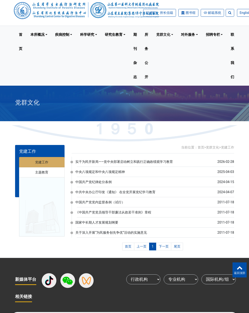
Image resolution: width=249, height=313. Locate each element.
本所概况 (37, 34)
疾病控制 (62, 34)
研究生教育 (113, 34)
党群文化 (163, 34)
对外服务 (188, 34)
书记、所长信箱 (161, 13)
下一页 (164, 246)
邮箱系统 (214, 13)
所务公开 (146, 55)
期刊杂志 (135, 55)
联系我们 (232, 55)
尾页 (177, 246)
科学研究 (87, 34)
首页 (20, 41)
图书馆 (191, 13)
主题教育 (41, 172)
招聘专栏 (213, 34)
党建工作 (41, 162)
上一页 (142, 246)
